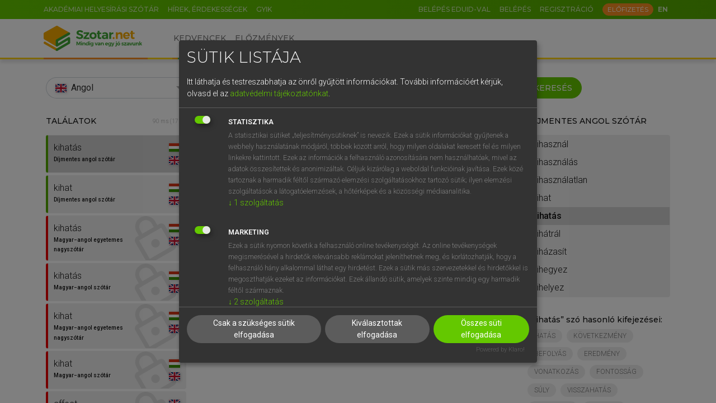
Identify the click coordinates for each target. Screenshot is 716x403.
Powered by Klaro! (500, 349)
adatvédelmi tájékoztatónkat (279, 93)
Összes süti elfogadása (481, 328)
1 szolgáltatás (256, 202)
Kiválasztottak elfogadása (377, 328)
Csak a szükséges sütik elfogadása (254, 328)
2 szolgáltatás (256, 301)
